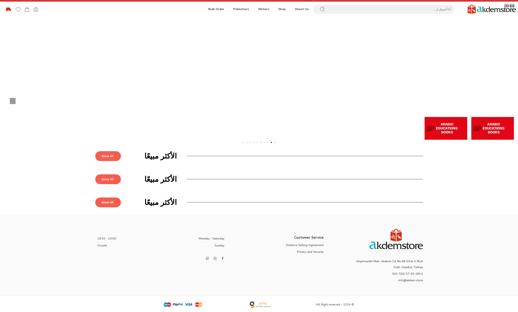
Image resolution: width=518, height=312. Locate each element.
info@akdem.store (410, 280)
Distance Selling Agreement (305, 245)
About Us (302, 9)
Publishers (241, 9)
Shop (282, 9)
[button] (274, 142)
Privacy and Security (310, 252)
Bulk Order (216, 9)
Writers (263, 9)
